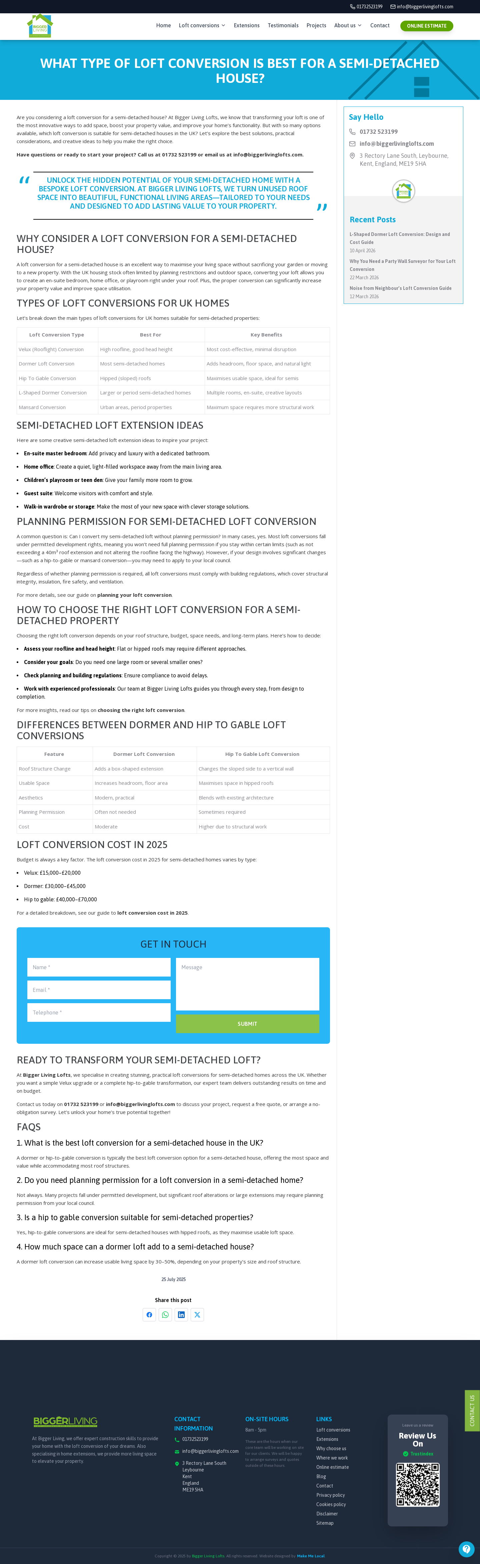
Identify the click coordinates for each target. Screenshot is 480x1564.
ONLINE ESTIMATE (427, 26)
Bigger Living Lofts (47, 1074)
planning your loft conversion (134, 594)
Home (163, 25)
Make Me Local (311, 1556)
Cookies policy (331, 1504)
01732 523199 (179, 154)
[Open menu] (467, 1549)
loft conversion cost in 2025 (152, 912)
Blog (321, 1476)
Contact (380, 25)
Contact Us (472, 1411)
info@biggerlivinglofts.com (267, 154)
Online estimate (332, 1467)
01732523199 (366, 6)
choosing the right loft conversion (141, 710)
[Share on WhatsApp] (165, 1314)
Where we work (332, 1457)
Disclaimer (327, 1513)
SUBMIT (247, 1024)
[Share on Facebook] (149, 1314)
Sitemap (325, 1523)
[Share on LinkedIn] (181, 1314)
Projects (316, 25)
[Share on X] (197, 1314)
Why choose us (331, 1448)
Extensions (247, 25)
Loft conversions (202, 25)
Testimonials (283, 25)
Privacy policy (330, 1495)
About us (348, 25)
